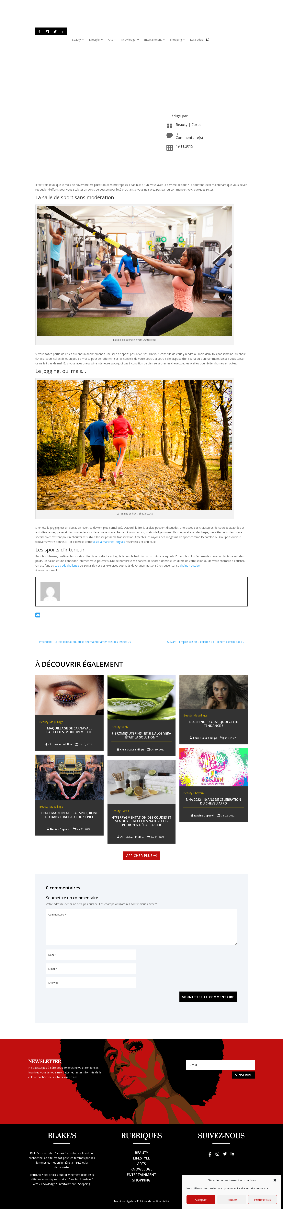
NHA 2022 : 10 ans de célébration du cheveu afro (213, 801)
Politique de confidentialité (153, 1201)
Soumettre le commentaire (208, 997)
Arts (110, 39)
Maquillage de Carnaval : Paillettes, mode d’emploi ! (69, 730)
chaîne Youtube (190, 565)
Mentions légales (124, 1201)
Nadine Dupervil (204, 815)
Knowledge (128, 39)
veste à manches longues (109, 542)
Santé (125, 727)
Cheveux (198, 793)
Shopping (176, 39)
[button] (275, 1187)
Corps (196, 124)
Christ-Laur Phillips (60, 744)
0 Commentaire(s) (189, 136)
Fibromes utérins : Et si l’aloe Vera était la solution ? (141, 735)
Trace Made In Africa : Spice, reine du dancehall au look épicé (69, 815)
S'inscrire (243, 1075)
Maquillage (56, 722)
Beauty (76, 39)
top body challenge (67, 565)
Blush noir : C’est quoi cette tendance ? (213, 724)
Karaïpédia (197, 39)
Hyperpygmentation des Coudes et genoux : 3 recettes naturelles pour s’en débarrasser (141, 821)
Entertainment (153, 39)
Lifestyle (94, 39)
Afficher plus (139, 855)
